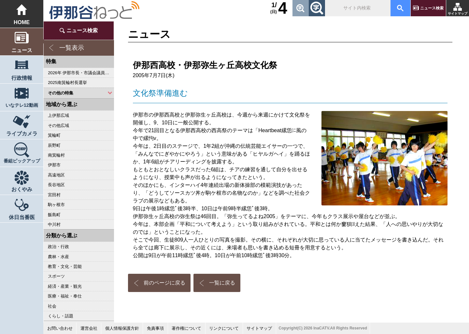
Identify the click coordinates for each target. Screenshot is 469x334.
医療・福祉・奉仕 (65, 296)
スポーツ (56, 276)
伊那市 (54, 164)
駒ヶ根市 (56, 204)
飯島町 (54, 214)
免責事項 (155, 328)
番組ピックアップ (22, 160)
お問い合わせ (60, 328)
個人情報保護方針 (122, 328)
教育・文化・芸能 (65, 266)
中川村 (54, 224)
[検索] (357, 8)
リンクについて (224, 328)
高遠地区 (56, 175)
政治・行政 (58, 246)
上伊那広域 (58, 115)
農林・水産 (58, 256)
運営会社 (88, 328)
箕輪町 (54, 135)
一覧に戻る (222, 282)
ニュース (21, 50)
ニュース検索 (432, 8)
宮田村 (54, 194)
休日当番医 (22, 217)
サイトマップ (457, 13)
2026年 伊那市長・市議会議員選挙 (80, 72)
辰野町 (54, 145)
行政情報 (21, 78)
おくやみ (21, 189)
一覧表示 (71, 47)
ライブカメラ (21, 133)
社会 (52, 306)
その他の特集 (60, 92)
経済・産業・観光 (65, 286)
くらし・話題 (60, 315)
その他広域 (58, 125)
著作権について (186, 328)
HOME (22, 22)
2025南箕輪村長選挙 (67, 82)
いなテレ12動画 (22, 105)
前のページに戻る (164, 282)
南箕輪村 (56, 155)
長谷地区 (56, 184)
